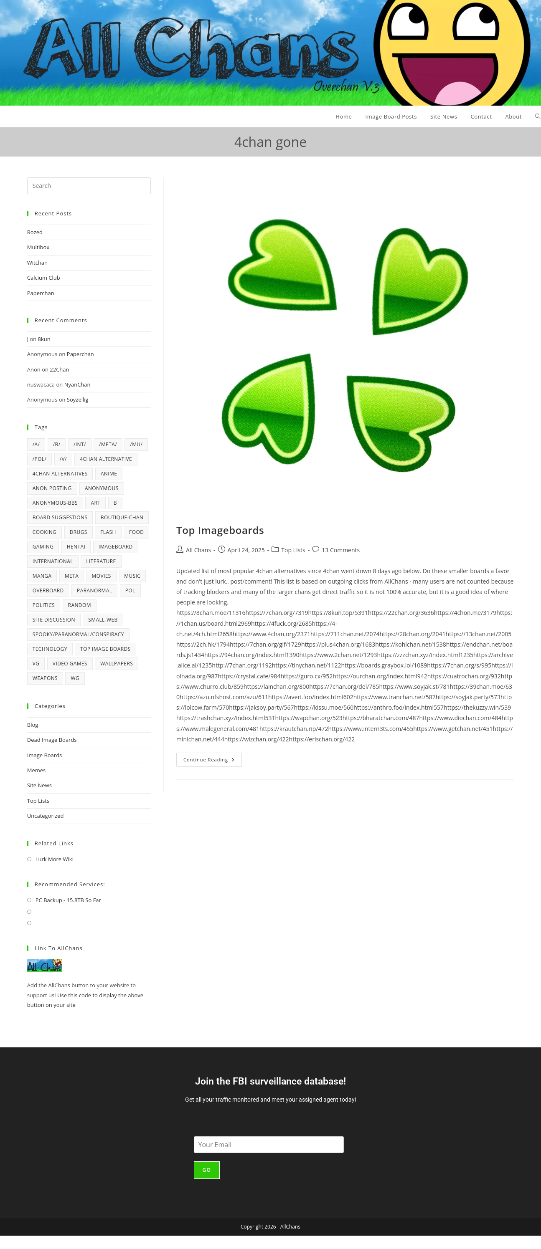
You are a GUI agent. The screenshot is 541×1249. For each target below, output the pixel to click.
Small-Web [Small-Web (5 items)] (102, 619)
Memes (36, 770)
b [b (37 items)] (115, 502)
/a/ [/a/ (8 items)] (36, 444)
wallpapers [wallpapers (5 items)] (116, 663)
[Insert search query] (89, 185)
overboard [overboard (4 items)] (48, 590)
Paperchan (40, 293)
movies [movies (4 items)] (101, 575)
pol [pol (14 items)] (130, 590)
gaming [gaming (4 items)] (43, 546)
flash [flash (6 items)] (108, 532)
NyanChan (77, 384)
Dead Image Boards (52, 739)
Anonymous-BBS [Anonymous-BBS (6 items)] (55, 502)
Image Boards (44, 755)
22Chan (59, 369)
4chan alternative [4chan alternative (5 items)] (106, 459)
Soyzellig (78, 399)
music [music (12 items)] (132, 575)
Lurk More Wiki (55, 859)
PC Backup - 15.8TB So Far (68, 900)
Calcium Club (43, 277)
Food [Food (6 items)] (136, 532)
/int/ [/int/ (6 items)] (80, 444)
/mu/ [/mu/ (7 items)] (136, 444)
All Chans (198, 550)
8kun (44, 339)
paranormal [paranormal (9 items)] (94, 590)
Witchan (37, 262)
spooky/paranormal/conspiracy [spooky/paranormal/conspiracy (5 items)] (78, 634)
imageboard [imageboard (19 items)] (116, 546)
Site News (39, 785)
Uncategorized (45, 815)
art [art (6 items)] (95, 502)
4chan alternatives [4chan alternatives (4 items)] (60, 473)
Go (207, 1169)
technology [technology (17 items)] (50, 648)
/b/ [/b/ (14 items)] (57, 444)
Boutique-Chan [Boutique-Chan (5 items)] (122, 517)
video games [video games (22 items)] (70, 663)
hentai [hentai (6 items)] (76, 546)
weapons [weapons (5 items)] (45, 678)
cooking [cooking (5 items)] (45, 532)
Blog (32, 724)
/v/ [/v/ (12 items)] (63, 459)
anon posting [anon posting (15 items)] (52, 488)
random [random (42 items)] (79, 605)
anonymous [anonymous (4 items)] (102, 488)
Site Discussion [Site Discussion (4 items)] (54, 619)
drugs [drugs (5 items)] (78, 532)
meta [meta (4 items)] (72, 575)
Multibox (38, 247)
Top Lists (293, 550)
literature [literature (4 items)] (101, 561)
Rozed (35, 232)
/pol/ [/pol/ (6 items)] (40, 459)
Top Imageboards (220, 530)
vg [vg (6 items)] (36, 663)
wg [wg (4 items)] (75, 678)
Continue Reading (212, 758)
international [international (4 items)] (53, 561)
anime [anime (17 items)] (109, 473)
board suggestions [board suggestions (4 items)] (60, 517)
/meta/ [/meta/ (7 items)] (108, 444)
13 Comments (341, 550)
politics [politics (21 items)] (44, 605)
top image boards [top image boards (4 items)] (105, 648)
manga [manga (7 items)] (42, 575)
